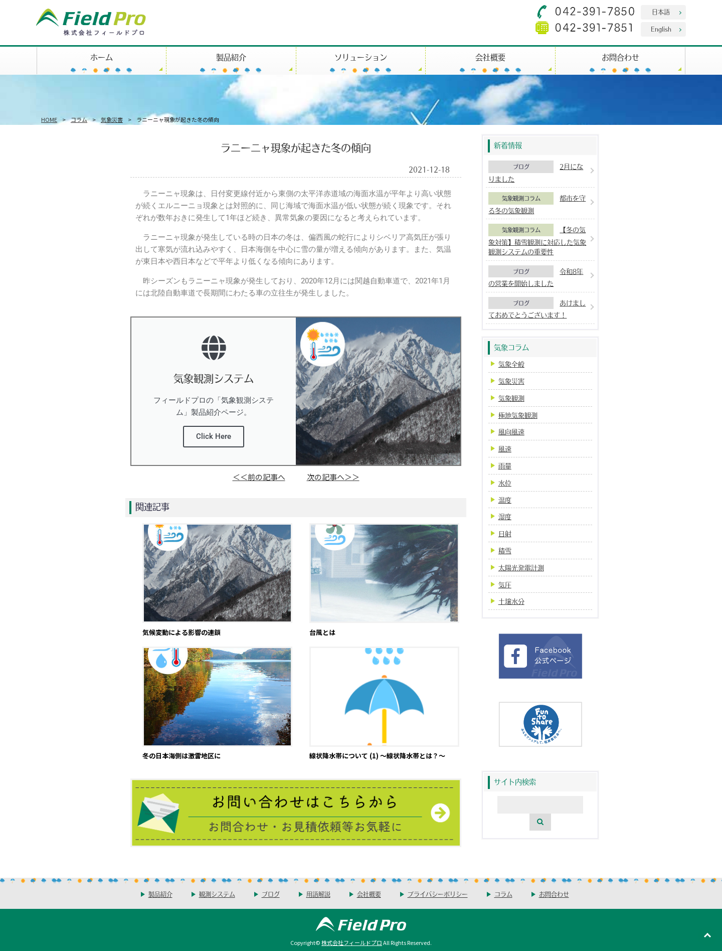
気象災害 (112, 119)
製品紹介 (231, 57)
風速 (504, 448)
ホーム (101, 57)
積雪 (504, 550)
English (661, 29)
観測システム (217, 894)
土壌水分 (511, 601)
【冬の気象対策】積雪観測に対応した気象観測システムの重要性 (537, 240)
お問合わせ (620, 57)
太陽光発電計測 (521, 567)
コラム (79, 119)
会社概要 (490, 57)
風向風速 (511, 431)
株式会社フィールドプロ (351, 942)
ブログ (521, 166)
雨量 (504, 465)
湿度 (504, 516)
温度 (504, 500)
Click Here (213, 436)
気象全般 (511, 364)
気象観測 (511, 398)
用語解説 (318, 894)
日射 (504, 533)
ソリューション (360, 57)
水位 (504, 483)
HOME (49, 119)
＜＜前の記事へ (259, 476)
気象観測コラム (521, 198)
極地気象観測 (517, 415)
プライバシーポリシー (438, 894)
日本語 (661, 12)
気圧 (504, 584)
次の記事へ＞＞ (333, 476)
